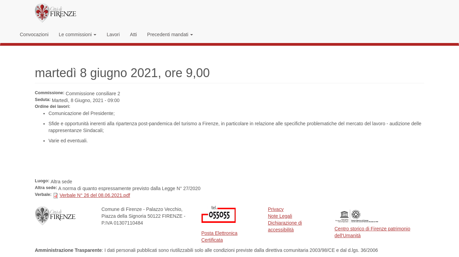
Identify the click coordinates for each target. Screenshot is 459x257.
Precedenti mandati (170, 34)
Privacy (276, 209)
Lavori (113, 34)
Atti (133, 34)
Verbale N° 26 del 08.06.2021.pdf (94, 195)
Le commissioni (77, 34)
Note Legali (280, 216)
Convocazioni (34, 34)
